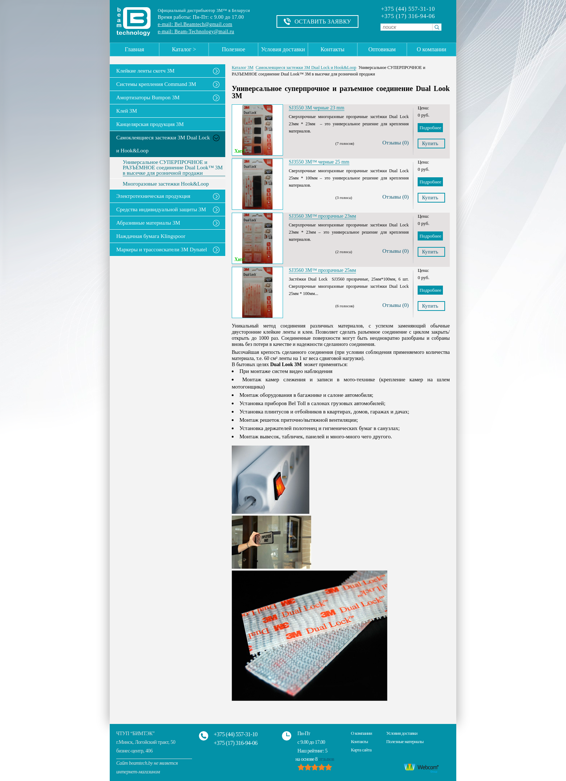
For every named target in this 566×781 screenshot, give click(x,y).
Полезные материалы (404, 741)
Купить (430, 143)
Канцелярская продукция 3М (150, 124)
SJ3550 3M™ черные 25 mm (319, 162)
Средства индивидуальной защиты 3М (161, 209)
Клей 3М (126, 111)
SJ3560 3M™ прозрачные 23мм (322, 216)
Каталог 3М (242, 67)
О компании (432, 49)
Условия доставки (283, 49)
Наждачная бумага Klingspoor (150, 236)
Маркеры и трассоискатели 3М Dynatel (161, 249)
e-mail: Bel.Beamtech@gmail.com (195, 24)
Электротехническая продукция (153, 196)
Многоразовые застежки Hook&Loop (166, 184)
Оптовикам (382, 49)
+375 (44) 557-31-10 (408, 9)
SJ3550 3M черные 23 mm (316, 107)
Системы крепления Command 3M (156, 84)
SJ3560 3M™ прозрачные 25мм (322, 270)
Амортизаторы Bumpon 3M (148, 97)
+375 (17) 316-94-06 (408, 16)
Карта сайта (361, 749)
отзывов (326, 759)
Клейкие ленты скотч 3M (145, 71)
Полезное (233, 49)
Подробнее (430, 127)
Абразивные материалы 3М (148, 223)
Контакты (332, 49)
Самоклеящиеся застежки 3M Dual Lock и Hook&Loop (163, 143)
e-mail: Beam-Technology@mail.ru (196, 31)
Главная (134, 49)
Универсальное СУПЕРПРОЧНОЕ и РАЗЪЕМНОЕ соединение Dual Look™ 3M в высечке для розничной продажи (173, 167)
